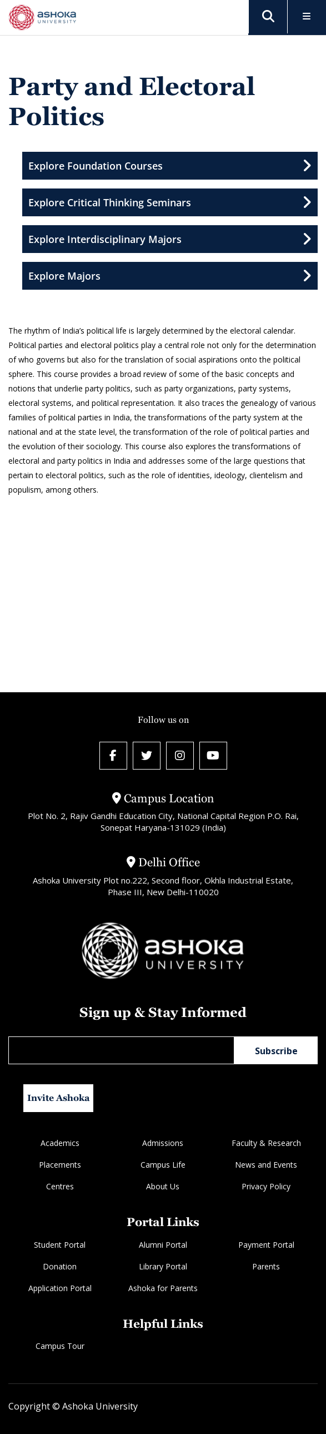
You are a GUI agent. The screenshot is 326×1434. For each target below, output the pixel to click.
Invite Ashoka (58, 1098)
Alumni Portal (163, 1244)
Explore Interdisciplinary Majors (170, 239)
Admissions (162, 1143)
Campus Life (163, 1164)
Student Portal (60, 1244)
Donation (60, 1266)
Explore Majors (170, 276)
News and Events (266, 1164)
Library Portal (163, 1266)
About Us (162, 1186)
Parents (266, 1266)
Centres (60, 1186)
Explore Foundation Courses (170, 165)
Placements (60, 1164)
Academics (60, 1143)
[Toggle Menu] (307, 17)
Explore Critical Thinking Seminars (170, 202)
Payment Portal (266, 1244)
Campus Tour (60, 1346)
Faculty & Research (266, 1143)
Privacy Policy (266, 1186)
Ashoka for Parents (163, 1288)
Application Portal (60, 1288)
